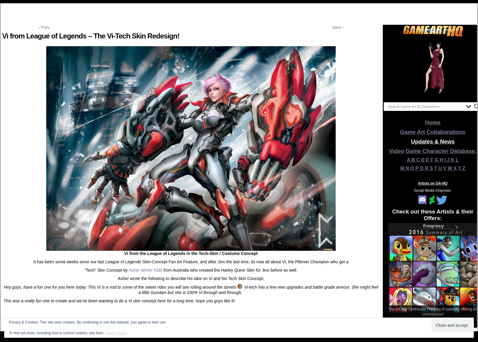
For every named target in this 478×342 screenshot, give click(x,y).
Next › (337, 27)
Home (433, 122)
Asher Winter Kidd (145, 270)
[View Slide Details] (433, 68)
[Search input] (425, 106)
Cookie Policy (116, 333)
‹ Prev (44, 27)
